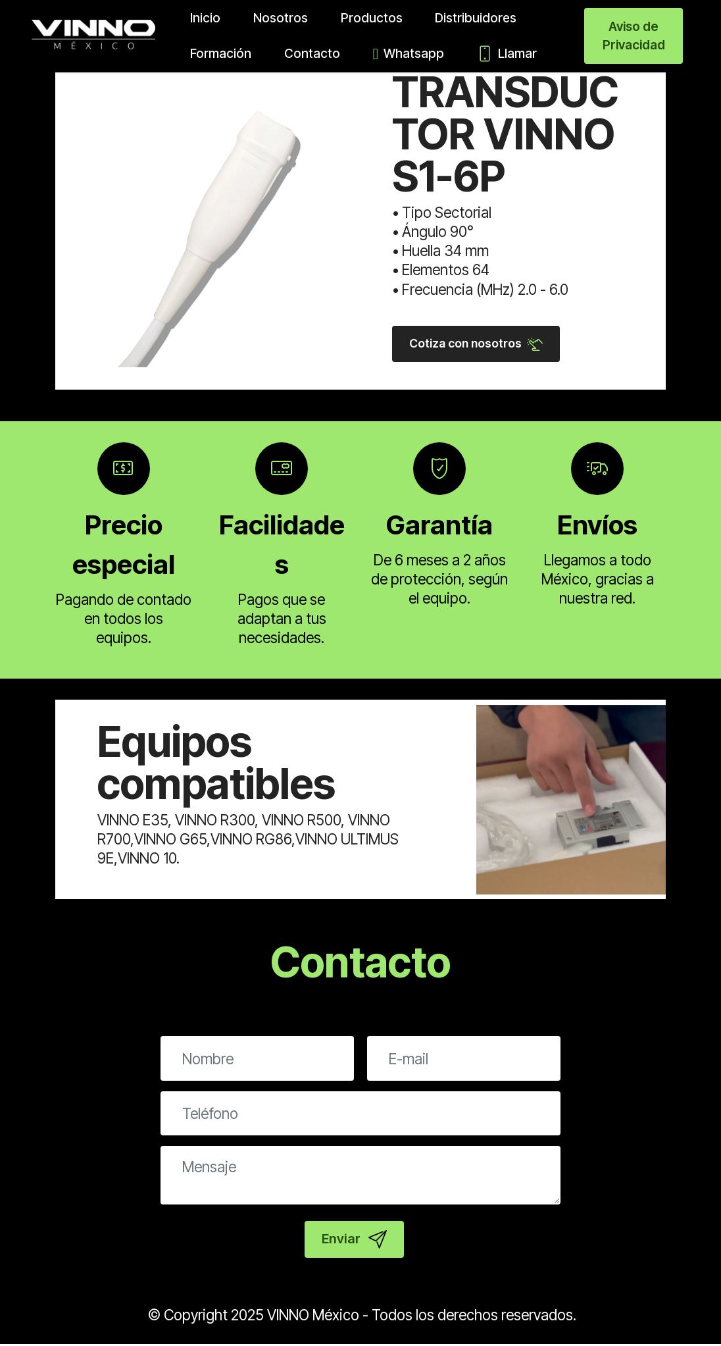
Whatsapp (399, 53)
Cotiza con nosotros (479, 344)
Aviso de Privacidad (634, 35)
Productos (362, 18)
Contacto (302, 53)
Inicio (195, 18)
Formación (210, 53)
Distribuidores (466, 18)
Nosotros (270, 18)
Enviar (354, 1241)
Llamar (497, 53)
